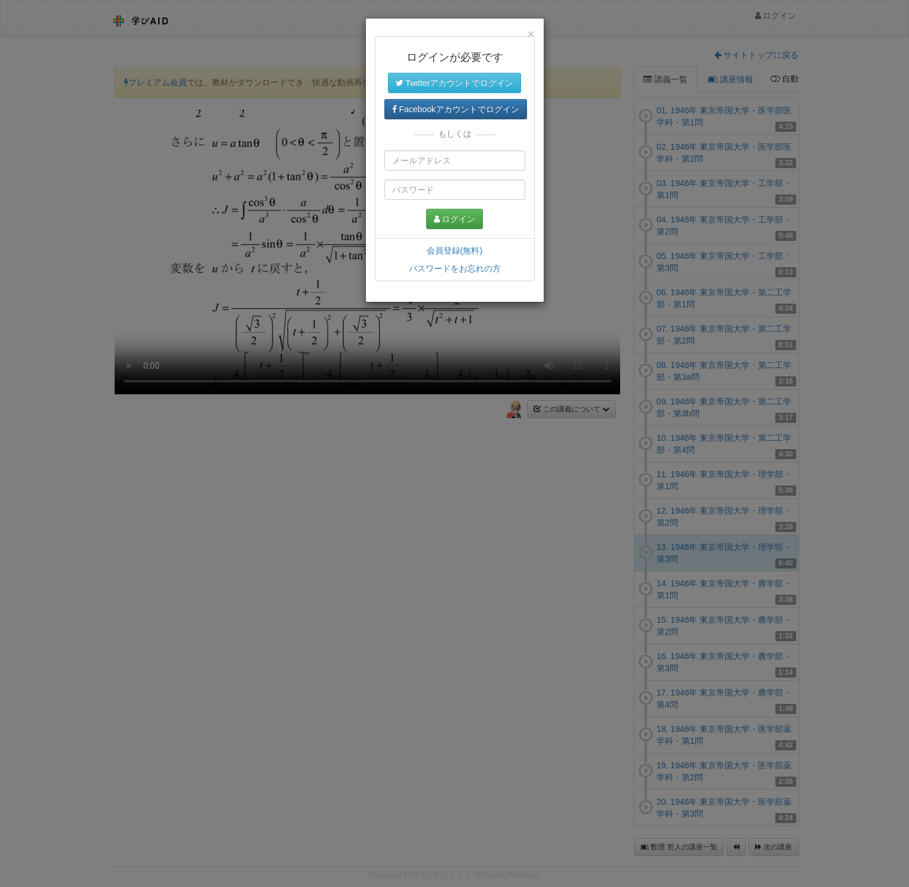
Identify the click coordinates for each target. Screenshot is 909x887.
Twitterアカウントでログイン (455, 83)
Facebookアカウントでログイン (455, 109)
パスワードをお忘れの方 (455, 268)
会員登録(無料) (454, 250)
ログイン (455, 219)
